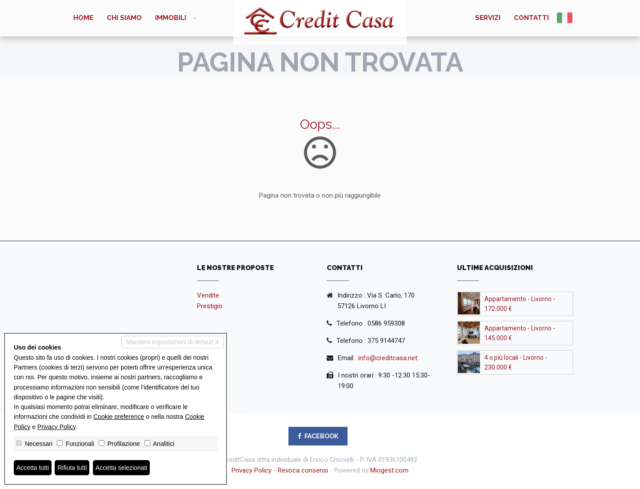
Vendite (208, 295)
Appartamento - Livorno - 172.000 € (519, 303)
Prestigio (210, 306)
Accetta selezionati (122, 467)
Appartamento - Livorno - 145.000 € (519, 333)
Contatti (531, 18)
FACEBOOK (318, 436)
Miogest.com (389, 470)
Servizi (487, 18)
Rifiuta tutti (72, 467)
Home (83, 18)
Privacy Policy (252, 470)
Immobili (170, 18)
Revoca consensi (303, 470)
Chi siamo (124, 18)
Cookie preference (118, 416)
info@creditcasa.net (387, 358)
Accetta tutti (32, 467)
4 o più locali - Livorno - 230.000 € (515, 362)
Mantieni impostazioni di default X (172, 342)
